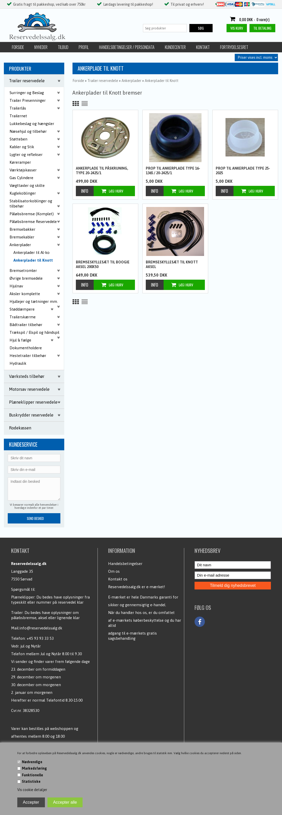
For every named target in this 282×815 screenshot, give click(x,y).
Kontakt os (117, 579)
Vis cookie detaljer (32, 790)
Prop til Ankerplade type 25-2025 (243, 170)
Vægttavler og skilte (27, 185)
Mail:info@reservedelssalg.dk (36, 628)
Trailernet (18, 116)
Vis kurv (236, 28)
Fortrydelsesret (234, 47)
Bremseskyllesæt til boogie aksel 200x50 (103, 264)
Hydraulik (18, 363)
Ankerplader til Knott (33, 260)
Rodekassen (20, 428)
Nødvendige (32, 762)
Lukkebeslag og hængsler (32, 123)
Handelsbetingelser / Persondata (127, 47)
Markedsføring (34, 768)
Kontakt (203, 47)
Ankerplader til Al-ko (31, 252)
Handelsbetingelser (125, 563)
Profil (84, 47)
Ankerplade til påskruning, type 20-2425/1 (102, 170)
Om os (114, 571)
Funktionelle (32, 775)
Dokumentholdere (26, 348)
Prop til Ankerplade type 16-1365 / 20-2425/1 (173, 170)
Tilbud (63, 47)
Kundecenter (175, 47)
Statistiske (31, 781)
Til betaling (262, 28)
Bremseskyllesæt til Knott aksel (172, 264)
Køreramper (20, 162)
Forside (18, 47)
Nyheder (40, 47)
